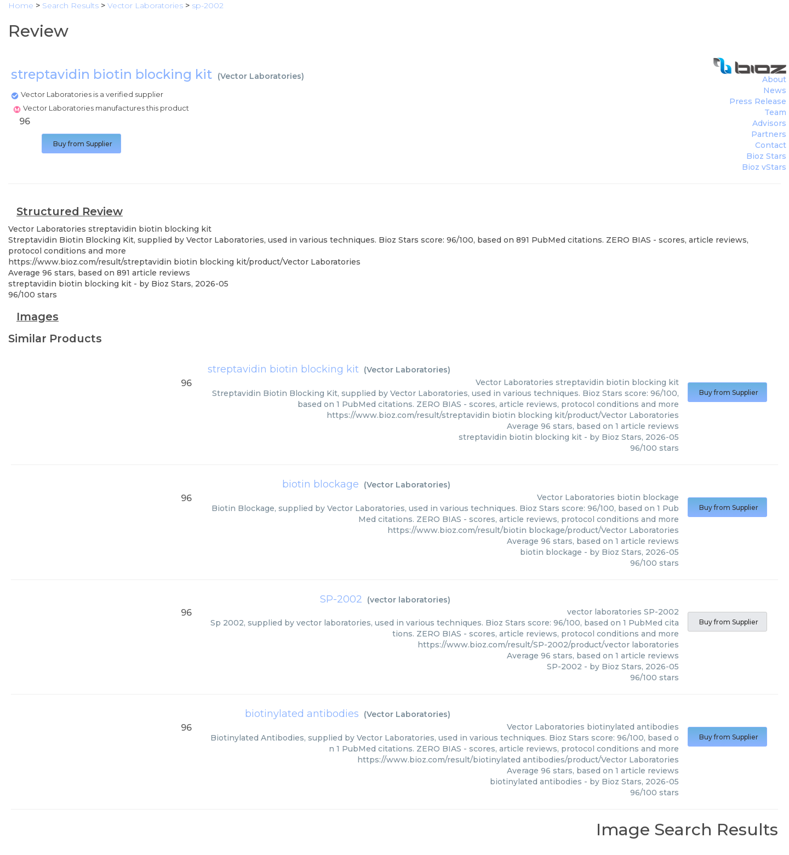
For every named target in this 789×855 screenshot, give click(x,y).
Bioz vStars (764, 167)
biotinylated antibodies (302, 714)
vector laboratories (409, 600)
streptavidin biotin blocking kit (283, 369)
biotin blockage (320, 484)
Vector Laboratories (260, 76)
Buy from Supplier (81, 144)
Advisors (769, 123)
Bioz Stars (766, 156)
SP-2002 (341, 599)
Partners (768, 134)
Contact (770, 145)
